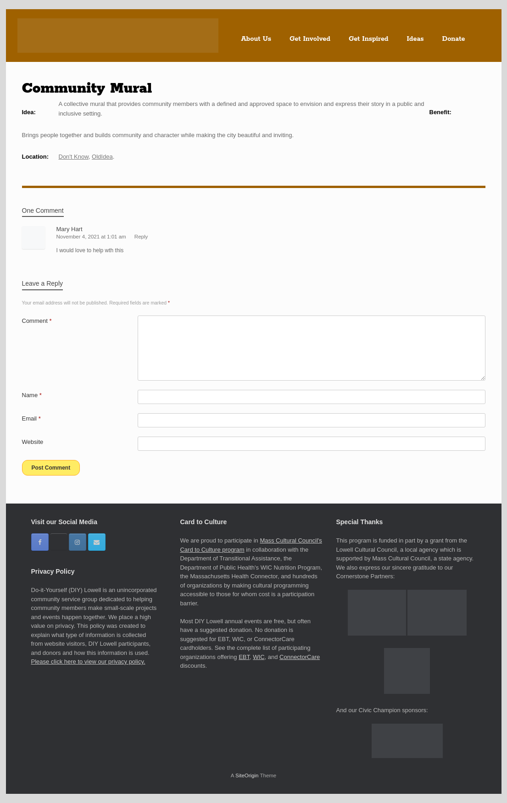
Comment (37, 320)
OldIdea (102, 156)
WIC (258, 656)
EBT (244, 656)
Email (31, 418)
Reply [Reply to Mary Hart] (141, 236)
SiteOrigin (247, 775)
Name (32, 395)
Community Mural (87, 88)
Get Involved (310, 39)
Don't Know (74, 156)
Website (33, 441)
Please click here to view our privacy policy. (88, 661)
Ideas (415, 39)
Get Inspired (369, 39)
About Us (256, 39)
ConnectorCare (299, 656)
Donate (453, 39)
